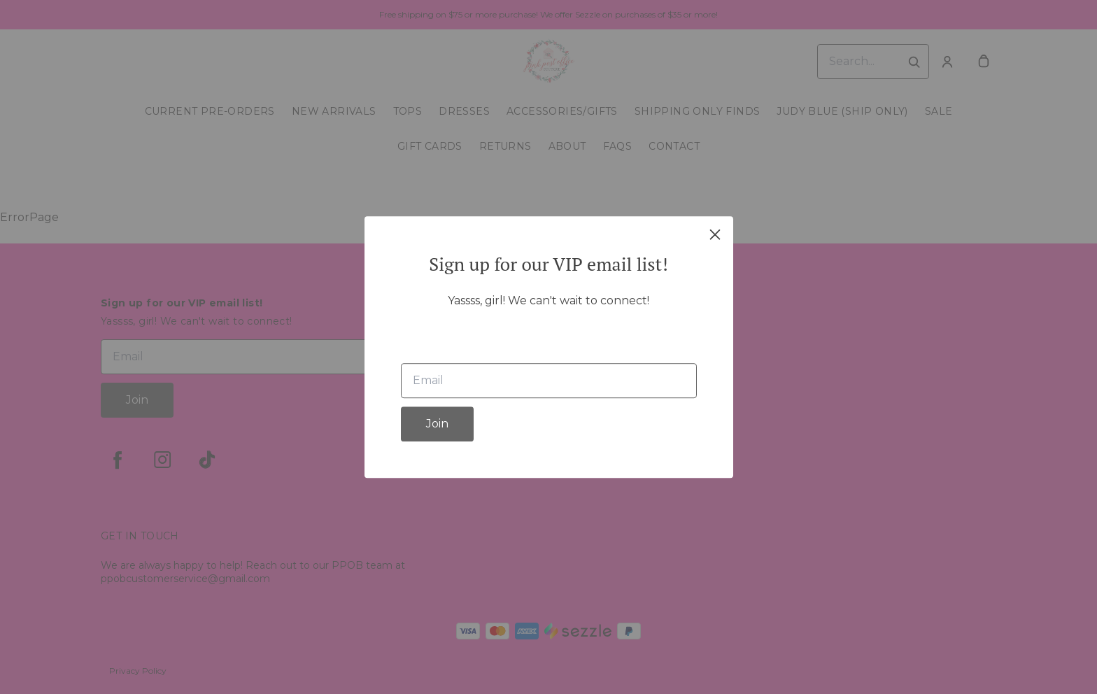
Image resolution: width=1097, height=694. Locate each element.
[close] (715, 234)
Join (437, 423)
